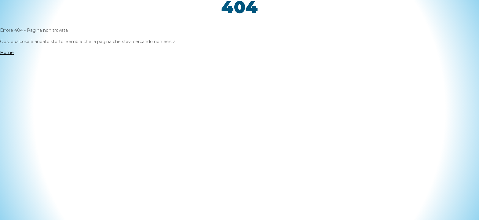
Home (7, 52)
